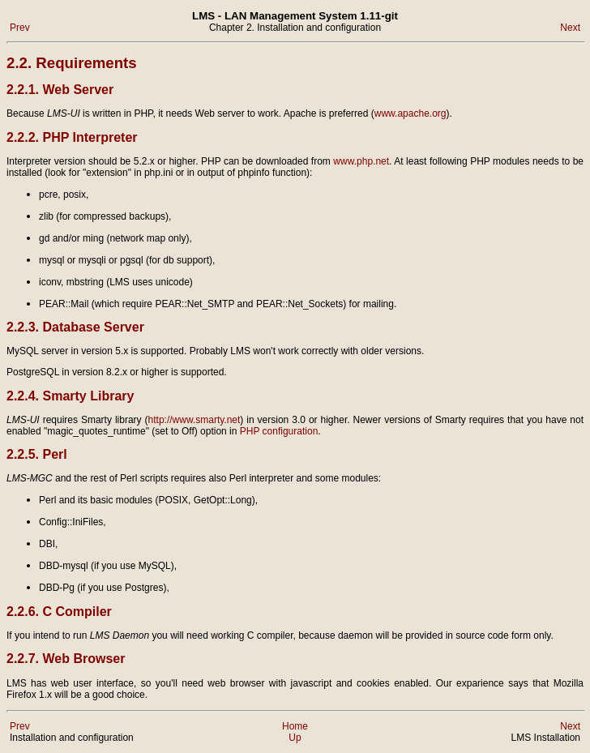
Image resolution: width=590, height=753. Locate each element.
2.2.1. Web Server (59, 89)
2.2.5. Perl (36, 454)
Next (570, 27)
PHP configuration (279, 431)
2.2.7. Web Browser (65, 658)
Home (295, 726)
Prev (20, 27)
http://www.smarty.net (194, 420)
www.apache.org (410, 113)
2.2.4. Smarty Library (70, 396)
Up (295, 737)
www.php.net (361, 161)
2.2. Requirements (71, 62)
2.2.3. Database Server (75, 327)
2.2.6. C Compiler (59, 611)
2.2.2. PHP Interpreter (72, 137)
